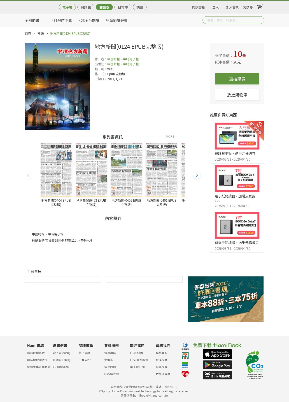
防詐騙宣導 (111, 374)
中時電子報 (131, 59)
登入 (215, 6)
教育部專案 (163, 374)
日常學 (123, 7)
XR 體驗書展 (61, 367)
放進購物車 (237, 95)
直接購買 (237, 79)
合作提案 (162, 360)
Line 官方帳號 (139, 360)
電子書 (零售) (61, 353)
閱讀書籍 (198, 6)
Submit (260, 20)
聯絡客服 (162, 353)
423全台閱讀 (89, 20)
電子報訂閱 (137, 367)
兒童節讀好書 (117, 20)
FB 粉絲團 (136, 353)
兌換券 (248, 6)
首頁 (28, 33)
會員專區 (110, 353)
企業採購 (162, 367)
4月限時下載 (62, 20)
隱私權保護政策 (37, 360)
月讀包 (86, 7)
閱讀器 (104, 7)
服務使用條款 (36, 353)
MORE (170, 136)
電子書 (67, 7)
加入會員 (232, 6)
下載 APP (85, 360)
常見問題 (110, 367)
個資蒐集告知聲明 (39, 367)
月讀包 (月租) (61, 360)
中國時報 (113, 59)
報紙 (40, 33)
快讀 (139, 7)
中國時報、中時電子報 (123, 64)
